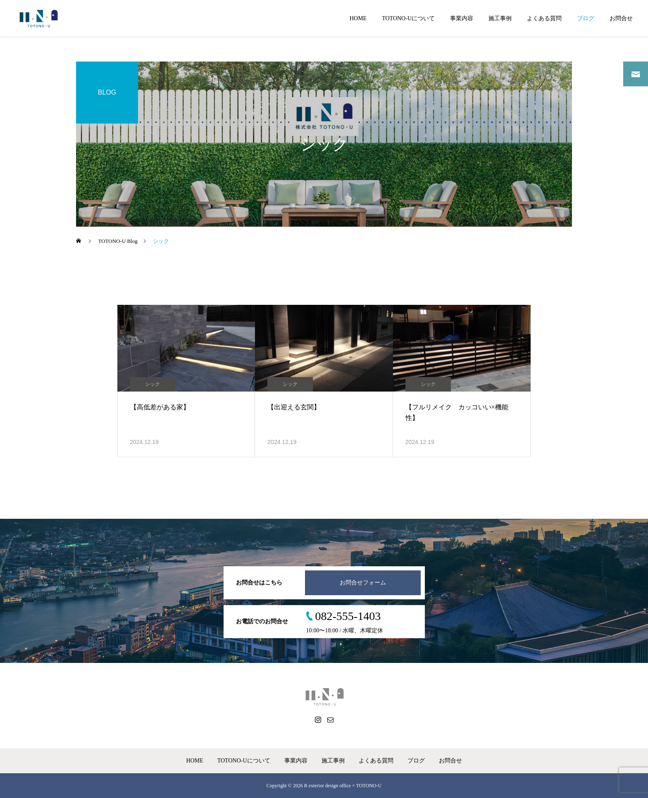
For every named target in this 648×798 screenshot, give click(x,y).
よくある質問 (544, 18)
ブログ (585, 18)
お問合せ (621, 18)
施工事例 (500, 18)
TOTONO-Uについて (408, 18)
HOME (358, 18)
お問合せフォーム (363, 583)
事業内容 (461, 18)
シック (152, 384)
